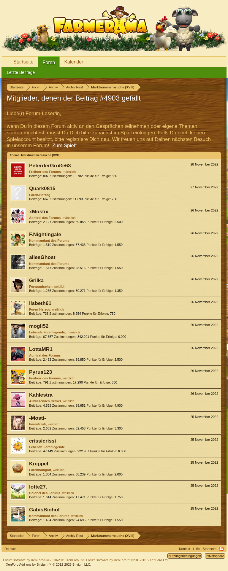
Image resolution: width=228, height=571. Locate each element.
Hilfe (196, 549)
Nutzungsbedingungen (184, 556)
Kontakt (184, 549)
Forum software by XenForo (44, 560)
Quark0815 (42, 188)
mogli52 (38, 326)
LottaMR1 (41, 349)
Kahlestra (41, 395)
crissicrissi (42, 441)
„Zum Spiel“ (63, 145)
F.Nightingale (45, 234)
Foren (49, 62)
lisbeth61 (40, 303)
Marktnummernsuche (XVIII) (40, 155)
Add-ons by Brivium (48, 564)
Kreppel (38, 464)
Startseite (23, 61)
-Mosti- (37, 418)
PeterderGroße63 (50, 165)
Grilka (36, 280)
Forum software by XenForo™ (127, 560)
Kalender (73, 61)
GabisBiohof (44, 510)
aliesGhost (42, 257)
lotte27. (38, 487)
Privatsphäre (215, 556)
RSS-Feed (221, 549)
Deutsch (10, 549)
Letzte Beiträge (21, 72)
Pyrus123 (40, 372)
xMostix (38, 211)
